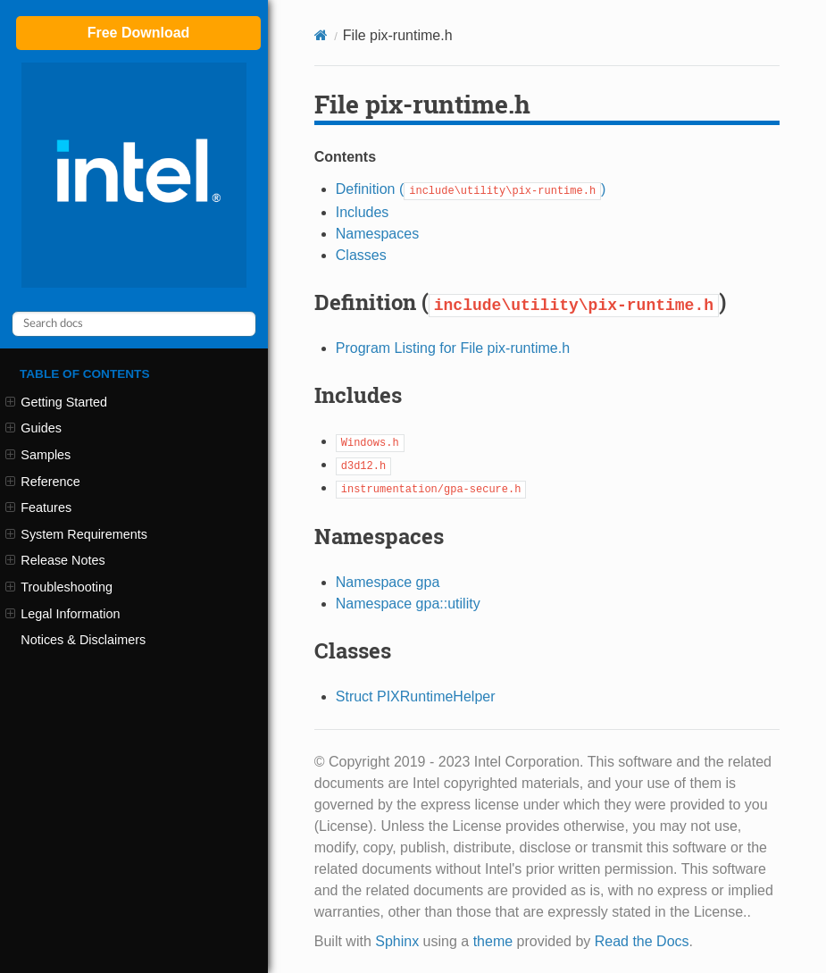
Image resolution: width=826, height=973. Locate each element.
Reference (42, 482)
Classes (361, 255)
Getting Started (56, 402)
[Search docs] (134, 324)
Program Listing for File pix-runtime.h (453, 348)
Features (38, 507)
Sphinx (397, 941)
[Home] (321, 35)
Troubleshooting (59, 587)
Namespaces (377, 233)
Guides (33, 428)
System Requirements (76, 534)
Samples (38, 455)
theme (493, 941)
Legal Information (62, 614)
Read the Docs (642, 941)
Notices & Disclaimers (83, 640)
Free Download (139, 32)
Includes (362, 212)
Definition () (471, 189)
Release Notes (55, 560)
